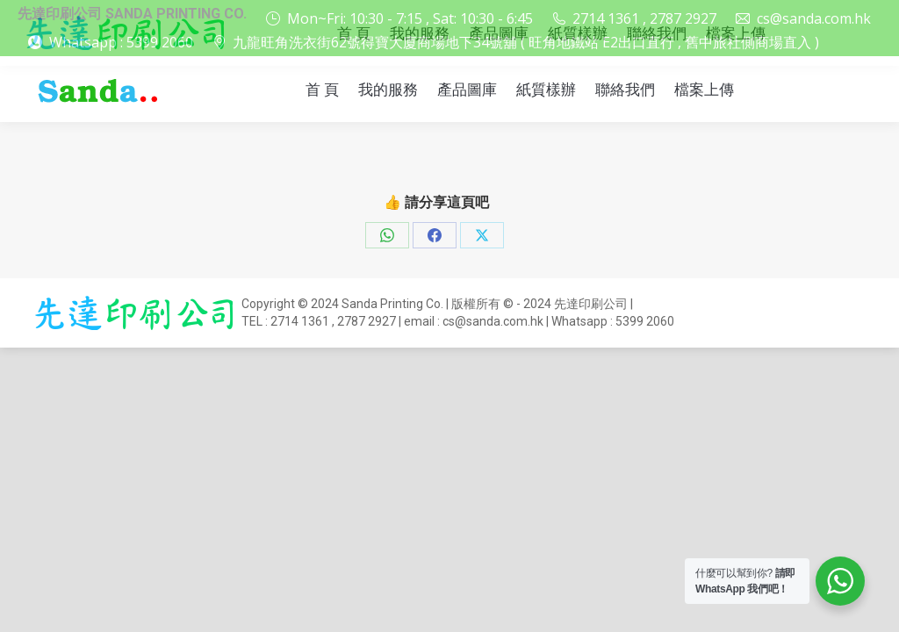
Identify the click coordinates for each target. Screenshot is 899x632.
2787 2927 (366, 321)
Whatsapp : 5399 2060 (121, 42)
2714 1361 (299, 321)
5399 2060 (644, 321)
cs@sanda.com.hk (802, 18)
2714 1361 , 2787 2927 (633, 18)
